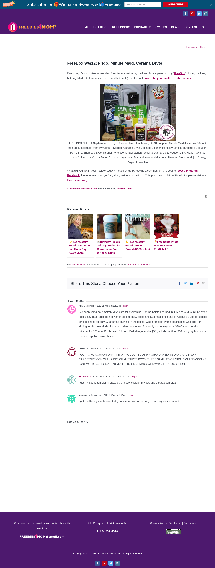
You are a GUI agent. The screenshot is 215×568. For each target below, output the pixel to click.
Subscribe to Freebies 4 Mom (82, 188)
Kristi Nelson (85, 376)
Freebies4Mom (77, 264)
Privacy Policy (158, 523)
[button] (107, 4)
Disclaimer (190, 523)
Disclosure (175, 523)
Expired (132, 264)
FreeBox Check (125, 188)
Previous (191, 47)
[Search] (203, 27)
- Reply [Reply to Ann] (124, 306)
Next (203, 47)
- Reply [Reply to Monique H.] (129, 395)
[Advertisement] (32, 65)
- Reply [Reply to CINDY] (124, 348)
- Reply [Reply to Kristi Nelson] (133, 376)
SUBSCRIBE (175, 4)
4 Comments (144, 264)
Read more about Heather (29, 523)
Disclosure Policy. (77, 180)
